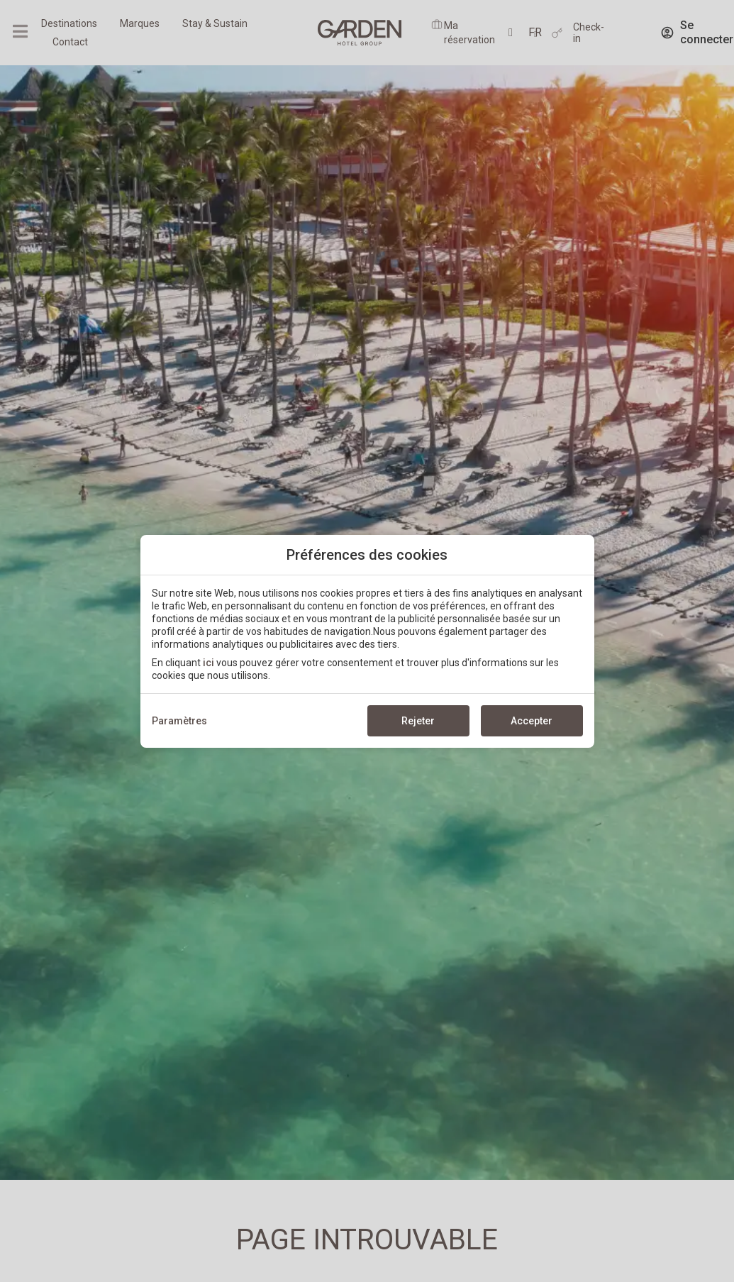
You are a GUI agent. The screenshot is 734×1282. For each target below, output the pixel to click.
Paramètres (179, 720)
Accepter (531, 720)
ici (208, 662)
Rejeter (418, 720)
